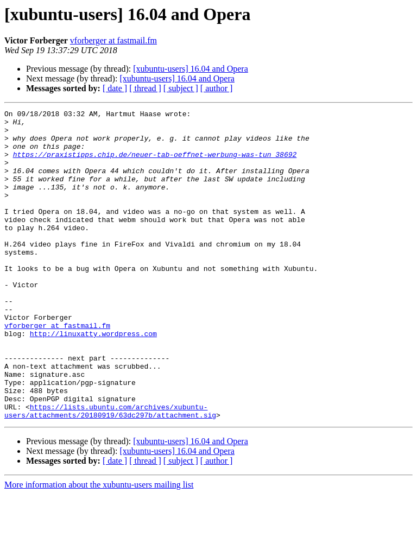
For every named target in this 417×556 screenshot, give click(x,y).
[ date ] (115, 88)
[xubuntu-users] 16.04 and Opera (190, 68)
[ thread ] (145, 88)
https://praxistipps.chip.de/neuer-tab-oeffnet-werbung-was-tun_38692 (155, 164)
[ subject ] (180, 88)
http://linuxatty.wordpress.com (93, 379)
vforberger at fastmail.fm (113, 40)
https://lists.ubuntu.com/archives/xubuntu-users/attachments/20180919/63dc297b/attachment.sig (110, 472)
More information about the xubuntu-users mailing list (98, 546)
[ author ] (216, 88)
